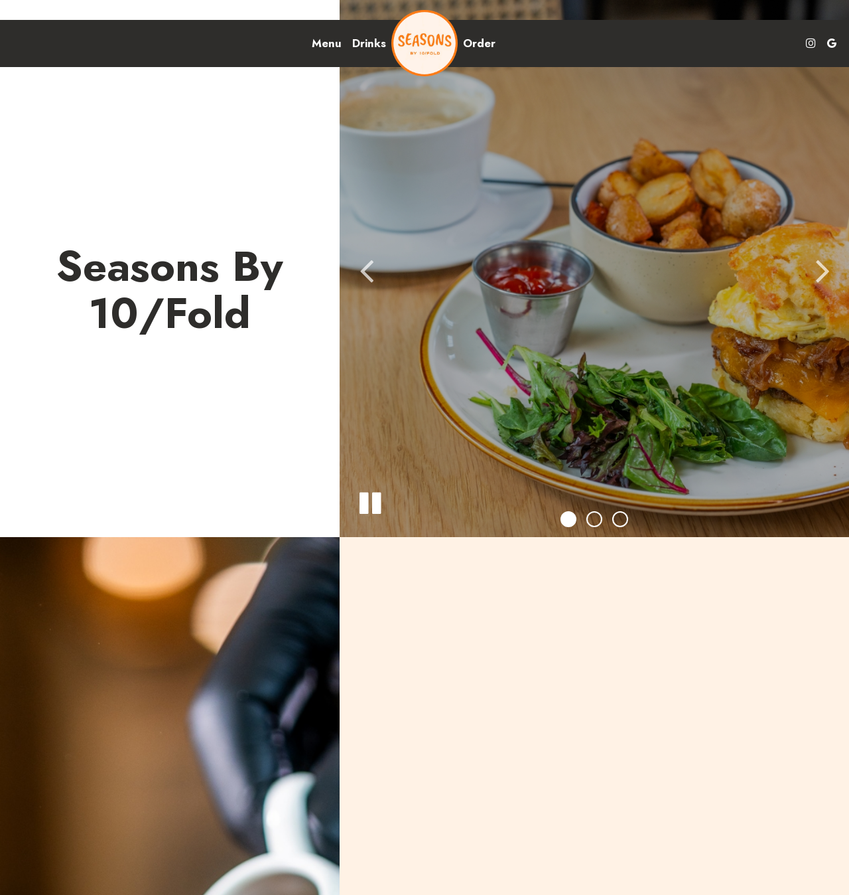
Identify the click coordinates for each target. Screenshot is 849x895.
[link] (424, 43)
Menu (327, 43)
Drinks (369, 43)
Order (479, 43)
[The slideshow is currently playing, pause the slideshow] (369, 501)
